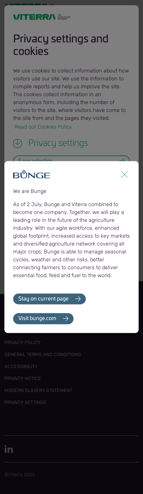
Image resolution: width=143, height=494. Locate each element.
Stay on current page (43, 299)
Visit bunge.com (37, 319)
